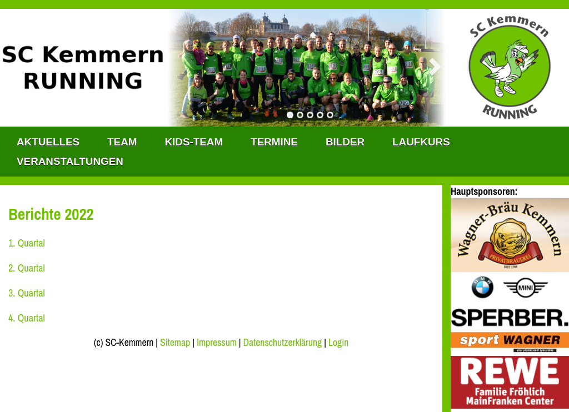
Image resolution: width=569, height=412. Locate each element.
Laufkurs (421, 142)
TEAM (122, 142)
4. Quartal (26, 318)
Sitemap (175, 342)
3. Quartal (26, 293)
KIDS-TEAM (193, 142)
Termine (274, 142)
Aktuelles (48, 142)
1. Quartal (26, 243)
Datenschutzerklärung (282, 342)
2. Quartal (26, 268)
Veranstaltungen (70, 161)
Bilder (345, 142)
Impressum (217, 342)
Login (338, 342)
